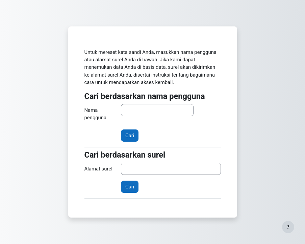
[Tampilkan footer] (288, 227)
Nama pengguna (95, 114)
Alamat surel (98, 169)
